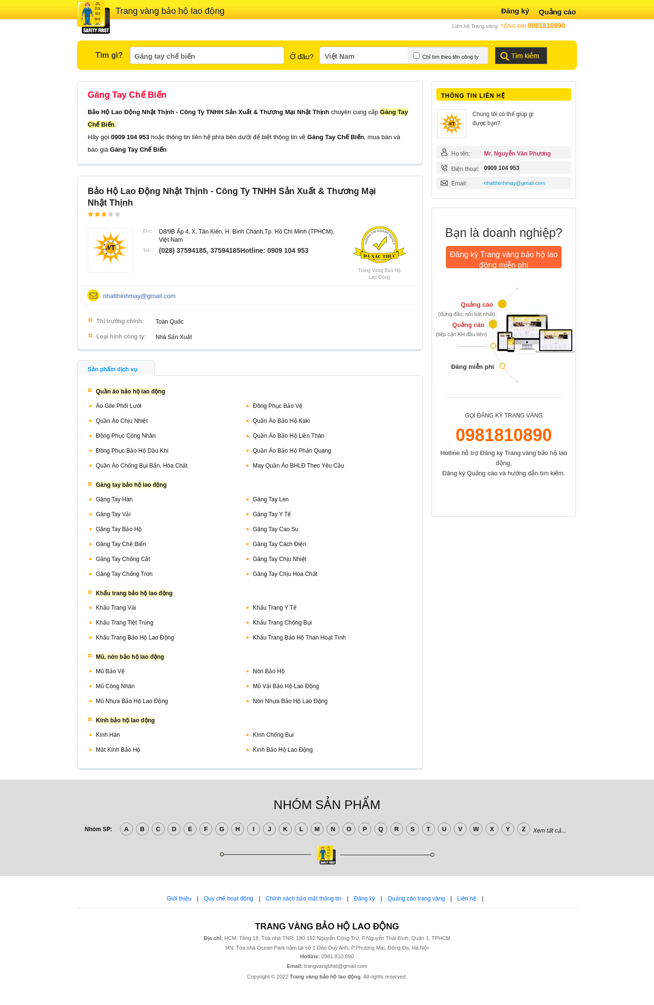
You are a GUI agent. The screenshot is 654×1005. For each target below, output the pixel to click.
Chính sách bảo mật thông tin (303, 898)
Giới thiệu (179, 898)
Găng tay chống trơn (124, 574)
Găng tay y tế (272, 514)
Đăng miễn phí (472, 366)
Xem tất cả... (549, 830)
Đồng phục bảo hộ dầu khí (132, 450)
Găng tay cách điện (279, 544)
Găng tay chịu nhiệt (279, 559)
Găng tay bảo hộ (119, 529)
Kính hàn (108, 734)
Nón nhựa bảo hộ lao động (290, 701)
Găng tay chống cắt (123, 559)
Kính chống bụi (273, 734)
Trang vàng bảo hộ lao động (170, 11)
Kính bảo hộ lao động (283, 749)
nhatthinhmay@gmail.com (139, 296)
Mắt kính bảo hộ (118, 749)
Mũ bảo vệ (110, 671)
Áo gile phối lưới (119, 406)
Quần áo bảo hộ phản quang (292, 450)
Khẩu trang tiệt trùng (124, 622)
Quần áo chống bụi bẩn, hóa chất (141, 465)
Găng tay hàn (114, 499)
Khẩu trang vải (116, 607)
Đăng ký (515, 11)
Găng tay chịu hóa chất (285, 574)
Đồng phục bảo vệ (277, 406)
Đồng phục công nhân (126, 435)
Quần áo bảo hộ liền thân (289, 435)
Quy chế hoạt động (228, 898)
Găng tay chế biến (121, 544)
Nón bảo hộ (269, 671)
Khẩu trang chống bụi (282, 622)
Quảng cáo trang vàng (416, 898)
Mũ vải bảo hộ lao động (286, 686)
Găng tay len (271, 499)
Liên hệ (467, 898)
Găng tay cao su (276, 529)
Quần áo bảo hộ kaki (281, 421)
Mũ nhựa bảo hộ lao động (132, 701)
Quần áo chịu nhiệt (122, 421)
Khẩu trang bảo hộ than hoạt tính (299, 637)
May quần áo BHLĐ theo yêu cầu (298, 465)
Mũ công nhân (115, 686)
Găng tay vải (113, 514)
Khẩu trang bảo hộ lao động (135, 637)
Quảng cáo (557, 12)
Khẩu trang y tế (275, 607)
